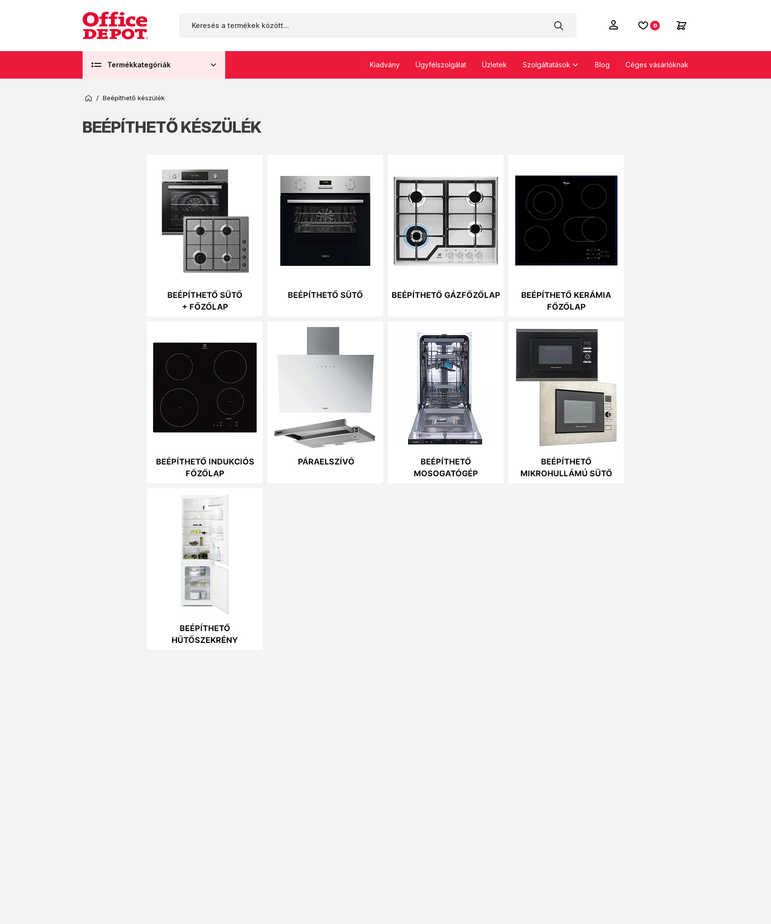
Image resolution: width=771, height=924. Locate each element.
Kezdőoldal (88, 98)
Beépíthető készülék (134, 98)
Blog (602, 64)
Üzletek (494, 64)
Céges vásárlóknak (656, 64)
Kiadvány (385, 64)
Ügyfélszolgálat (440, 64)
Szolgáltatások (546, 64)
